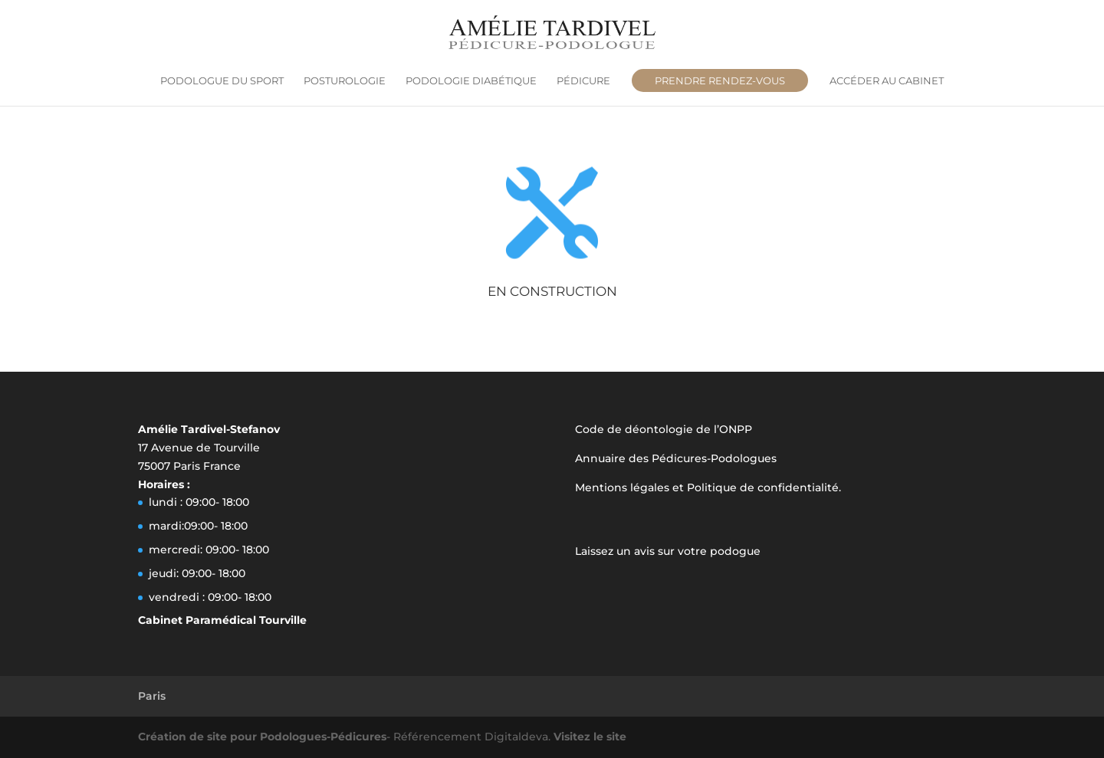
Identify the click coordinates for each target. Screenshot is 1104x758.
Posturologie (345, 81)
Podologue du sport (222, 81)
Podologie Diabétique (471, 81)
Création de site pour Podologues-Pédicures (262, 736)
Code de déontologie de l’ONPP (663, 429)
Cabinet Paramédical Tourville (222, 620)
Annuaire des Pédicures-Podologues (676, 458)
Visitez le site (590, 736)
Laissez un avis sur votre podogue (668, 551)
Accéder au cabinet (887, 81)
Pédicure (583, 81)
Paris (152, 696)
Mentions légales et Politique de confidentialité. (708, 487)
